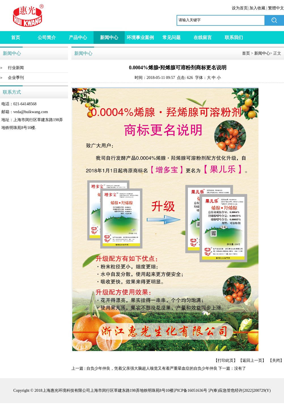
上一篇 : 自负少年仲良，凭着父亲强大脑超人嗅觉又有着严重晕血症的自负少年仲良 (144, 368)
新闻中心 (109, 37)
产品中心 (78, 37)
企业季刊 (16, 78)
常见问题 (171, 37)
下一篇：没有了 (232, 368)
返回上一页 (252, 360)
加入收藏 (257, 8)
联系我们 (234, 37)
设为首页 (240, 8)
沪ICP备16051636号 (190, 390)
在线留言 (203, 37)
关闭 (276, 360)
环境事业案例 (140, 37)
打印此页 (226, 360)
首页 (15, 37)
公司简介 (47, 37)
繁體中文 (276, 8)
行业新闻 (16, 68)
